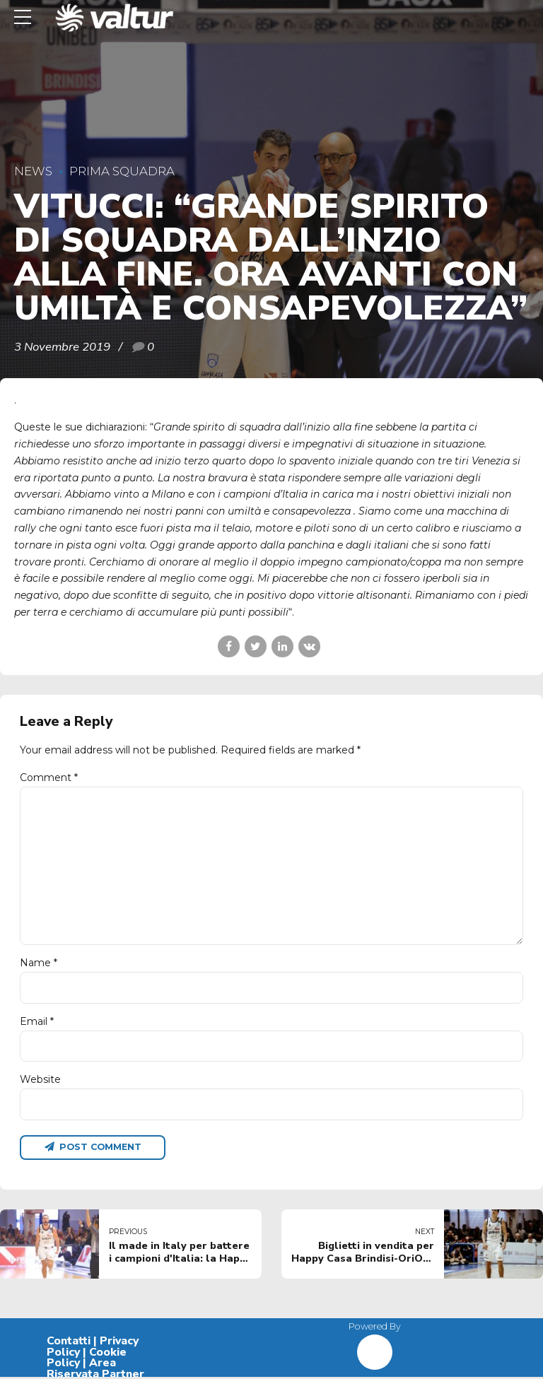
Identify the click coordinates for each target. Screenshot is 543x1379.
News (33, 171)
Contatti (68, 1342)
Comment (49, 777)
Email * (37, 1022)
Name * (38, 964)
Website (40, 1080)
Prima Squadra (122, 171)
